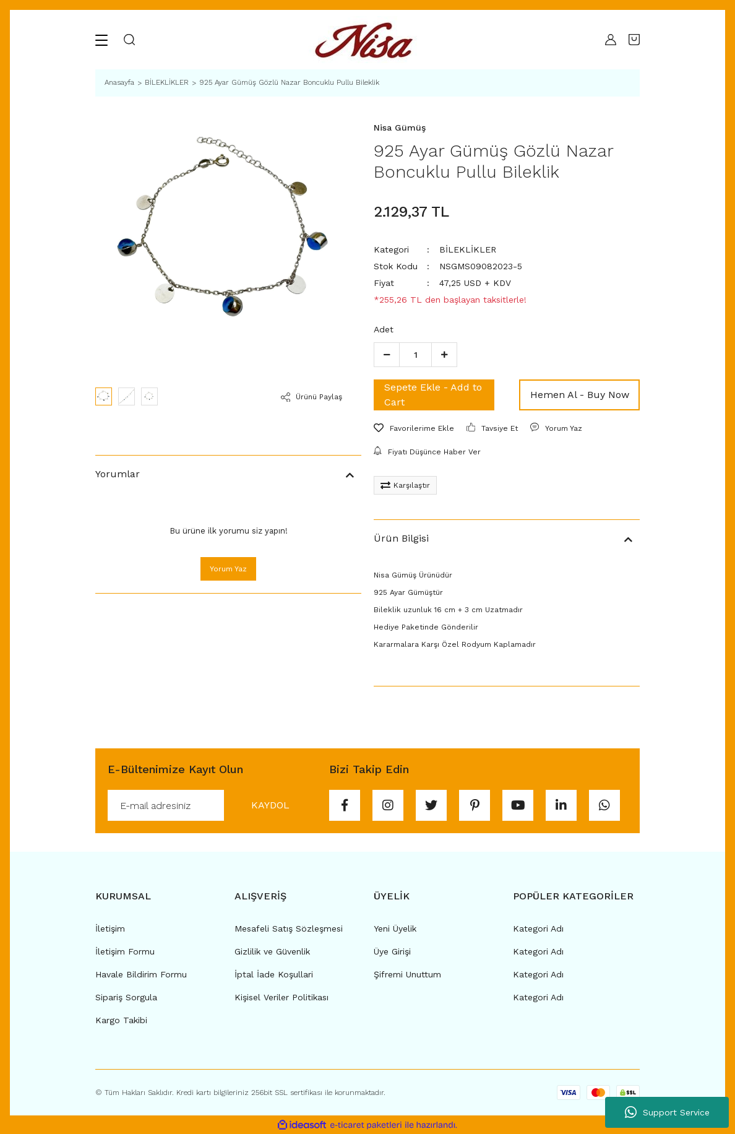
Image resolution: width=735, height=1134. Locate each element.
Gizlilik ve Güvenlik (272, 951)
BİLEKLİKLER (467, 249)
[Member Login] (607, 39)
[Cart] (634, 39)
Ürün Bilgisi (401, 538)
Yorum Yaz (228, 569)
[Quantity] (415, 354)
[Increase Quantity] (444, 354)
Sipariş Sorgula (126, 997)
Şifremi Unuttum (407, 974)
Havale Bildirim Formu (141, 974)
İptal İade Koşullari (273, 974)
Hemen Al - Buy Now (579, 394)
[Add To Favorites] (414, 428)
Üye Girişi (392, 951)
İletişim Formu (125, 951)
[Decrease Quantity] (386, 354)
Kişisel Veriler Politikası (281, 997)
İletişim (110, 928)
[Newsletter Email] (212, 805)
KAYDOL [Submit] (270, 805)
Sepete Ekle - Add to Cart (433, 394)
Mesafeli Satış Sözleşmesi (288, 928)
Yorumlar (117, 474)
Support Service (667, 1112)
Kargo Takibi (121, 1020)
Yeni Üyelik (395, 928)
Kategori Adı (538, 928)
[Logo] (367, 39)
